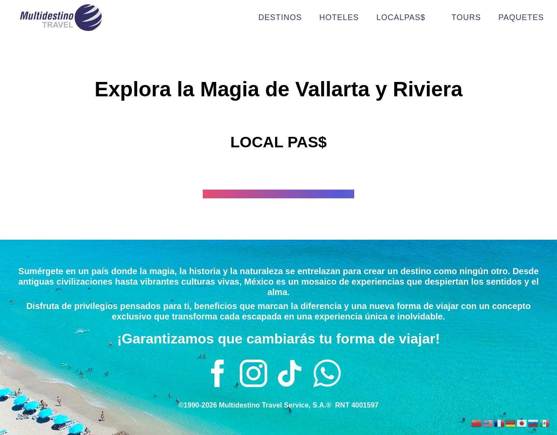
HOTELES (339, 17)
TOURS (466, 17)
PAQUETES (521, 17)
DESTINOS (280, 17)
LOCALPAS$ (405, 17)
